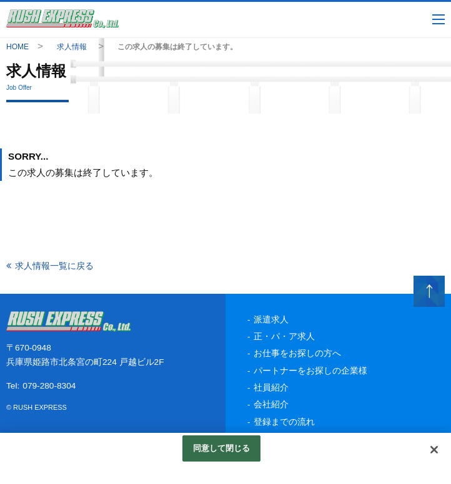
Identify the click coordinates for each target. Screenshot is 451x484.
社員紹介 (271, 387)
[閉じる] (434, 449)
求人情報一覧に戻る (54, 266)
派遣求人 (271, 319)
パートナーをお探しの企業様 (310, 370)
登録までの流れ (284, 422)
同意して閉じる (221, 448)
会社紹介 (271, 404)
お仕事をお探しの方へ (297, 353)
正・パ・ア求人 (284, 336)
